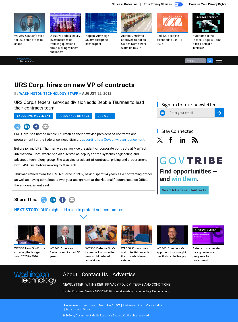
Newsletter (73, 285)
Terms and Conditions (152, 285)
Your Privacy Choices (163, 4)
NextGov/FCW (109, 305)
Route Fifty (154, 305)
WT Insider (94, 285)
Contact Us (95, 274)
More (86, 309)
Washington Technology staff (48, 94)
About (70, 274)
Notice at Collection (124, 4)
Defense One (132, 305)
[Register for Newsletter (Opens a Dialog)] (219, 112)
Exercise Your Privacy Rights (207, 4)
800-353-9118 (103, 291)
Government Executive (79, 305)
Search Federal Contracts (184, 190)
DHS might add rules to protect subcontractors (82, 209)
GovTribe (72, 309)
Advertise (124, 274)
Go (209, 61)
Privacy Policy (118, 285)
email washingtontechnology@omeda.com (142, 291)
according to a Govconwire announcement (113, 140)
